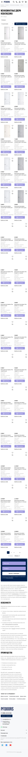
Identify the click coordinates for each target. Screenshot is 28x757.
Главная (2, 5)
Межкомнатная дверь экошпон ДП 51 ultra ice (19, 109)
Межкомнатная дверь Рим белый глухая (7, 272)
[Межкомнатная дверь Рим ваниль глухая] (7, 294)
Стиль (22, 5)
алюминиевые (15, 593)
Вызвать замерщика (14, 573)
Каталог (7, 5)
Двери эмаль (23, 696)
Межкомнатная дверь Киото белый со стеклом (6, 403)
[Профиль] (19, 2)
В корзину (6, 54)
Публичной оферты (9, 577)
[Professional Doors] (7, 2)
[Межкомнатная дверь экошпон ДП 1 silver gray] (20, 33)
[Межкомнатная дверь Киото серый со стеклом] (20, 425)
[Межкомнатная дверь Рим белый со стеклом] (20, 261)
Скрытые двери (4, 698)
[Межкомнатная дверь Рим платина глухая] (7, 327)
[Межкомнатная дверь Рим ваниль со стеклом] (20, 294)
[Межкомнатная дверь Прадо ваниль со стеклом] (20, 490)
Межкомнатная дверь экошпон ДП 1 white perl (6, 43)
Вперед (17, 555)
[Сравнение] (12, 30)
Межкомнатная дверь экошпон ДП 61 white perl (6, 174)
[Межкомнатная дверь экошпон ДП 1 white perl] (7, 33)
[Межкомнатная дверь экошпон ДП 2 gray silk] (20, 65)
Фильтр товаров (21, 24)
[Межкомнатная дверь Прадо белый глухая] (7, 458)
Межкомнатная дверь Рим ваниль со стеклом (20, 305)
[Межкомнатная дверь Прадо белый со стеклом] (20, 458)
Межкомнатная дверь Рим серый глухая (7, 370)
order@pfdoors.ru (7, 719)
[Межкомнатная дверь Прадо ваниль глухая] (7, 490)
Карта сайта (19, 752)
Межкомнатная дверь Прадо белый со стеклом (20, 468)
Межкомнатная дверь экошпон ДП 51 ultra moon (7, 141)
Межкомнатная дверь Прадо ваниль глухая (6, 501)
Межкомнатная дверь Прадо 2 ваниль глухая (19, 533)
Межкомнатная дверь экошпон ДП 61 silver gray (20, 174)
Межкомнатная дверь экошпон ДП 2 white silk (6, 76)
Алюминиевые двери (14, 696)
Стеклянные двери (21, 698)
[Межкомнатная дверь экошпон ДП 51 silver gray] (20, 131)
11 (19, 552)
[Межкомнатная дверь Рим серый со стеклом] (20, 360)
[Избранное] (22, 2)
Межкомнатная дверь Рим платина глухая (7, 337)
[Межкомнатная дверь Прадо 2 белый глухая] (7, 523)
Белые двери (12, 698)
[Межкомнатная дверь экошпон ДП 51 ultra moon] (7, 131)
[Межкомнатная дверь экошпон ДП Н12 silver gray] (20, 229)
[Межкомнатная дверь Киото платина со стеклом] (7, 425)
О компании (3, 735)
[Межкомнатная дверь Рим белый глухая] (7, 261)
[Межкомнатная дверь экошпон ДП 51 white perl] (7, 98)
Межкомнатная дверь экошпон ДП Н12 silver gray (20, 239)
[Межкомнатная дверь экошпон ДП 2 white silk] (7, 65)
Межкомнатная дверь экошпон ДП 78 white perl (6, 207)
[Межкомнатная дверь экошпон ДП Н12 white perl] (7, 229)
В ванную (4, 20)
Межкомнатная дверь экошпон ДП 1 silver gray (20, 43)
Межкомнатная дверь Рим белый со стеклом (20, 272)
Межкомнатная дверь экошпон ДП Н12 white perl (7, 239)
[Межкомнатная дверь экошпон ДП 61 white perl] (7, 163)
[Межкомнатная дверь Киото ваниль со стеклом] (20, 392)
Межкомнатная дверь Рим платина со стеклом (20, 337)
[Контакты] (16, 2)
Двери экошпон (4, 696)
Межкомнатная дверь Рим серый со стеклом (20, 370)
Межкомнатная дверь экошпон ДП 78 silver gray (20, 207)
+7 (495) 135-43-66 (6, 713)
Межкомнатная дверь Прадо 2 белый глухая (6, 533)
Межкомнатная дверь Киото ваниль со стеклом (20, 403)
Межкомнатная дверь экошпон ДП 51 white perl (6, 109)
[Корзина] (25, 2)
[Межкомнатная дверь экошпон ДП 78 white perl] (7, 196)
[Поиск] (13, 2)
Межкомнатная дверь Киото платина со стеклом (7, 435)
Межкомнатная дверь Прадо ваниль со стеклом (20, 501)
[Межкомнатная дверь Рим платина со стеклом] (20, 327)
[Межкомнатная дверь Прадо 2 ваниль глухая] (20, 523)
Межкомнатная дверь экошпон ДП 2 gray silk (19, 76)
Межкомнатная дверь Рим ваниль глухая (7, 305)
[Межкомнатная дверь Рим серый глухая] (7, 360)
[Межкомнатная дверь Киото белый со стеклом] (7, 392)
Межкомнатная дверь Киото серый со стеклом (20, 435)
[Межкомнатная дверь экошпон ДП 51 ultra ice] (20, 98)
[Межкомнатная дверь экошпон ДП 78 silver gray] (20, 196)
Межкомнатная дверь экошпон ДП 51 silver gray (20, 141)
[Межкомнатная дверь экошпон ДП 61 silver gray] (20, 163)
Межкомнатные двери (14, 5)
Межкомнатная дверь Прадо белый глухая (6, 468)
